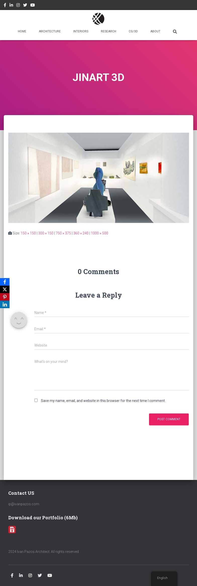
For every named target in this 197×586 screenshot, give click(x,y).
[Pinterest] (5, 297)
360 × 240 (81, 233)
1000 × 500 (99, 233)
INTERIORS (80, 31)
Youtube (32, 6)
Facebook (5, 6)
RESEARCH (108, 31)
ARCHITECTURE (50, 31)
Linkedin (11, 6)
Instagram (18, 6)
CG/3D (133, 31)
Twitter (25, 6)
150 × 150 (28, 233)
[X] (5, 289)
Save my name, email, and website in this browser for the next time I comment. (103, 401)
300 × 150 (45, 233)
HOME (22, 31)
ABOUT (155, 31)
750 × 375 (63, 233)
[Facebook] (5, 282)
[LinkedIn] (5, 304)
